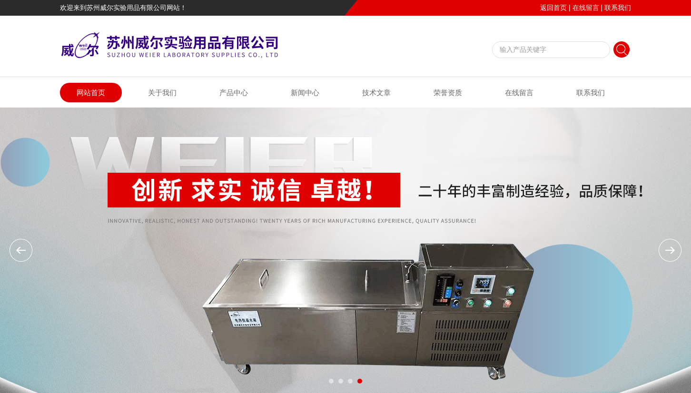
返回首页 (553, 7)
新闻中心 (305, 92)
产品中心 (233, 92)
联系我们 (617, 7)
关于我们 (162, 92)
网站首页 (91, 92)
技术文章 (376, 92)
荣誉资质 (448, 92)
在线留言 (586, 7)
